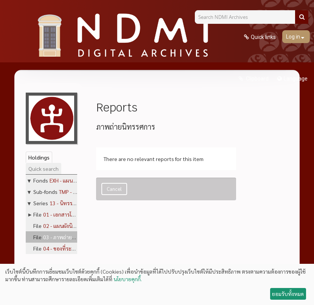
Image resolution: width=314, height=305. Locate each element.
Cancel (114, 189)
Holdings (39, 157)
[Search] (301, 17)
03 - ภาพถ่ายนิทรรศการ (69, 237)
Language (296, 79)
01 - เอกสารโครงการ (65, 214)
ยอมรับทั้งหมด (288, 293)
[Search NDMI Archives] (248, 17)
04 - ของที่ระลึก (60, 248)
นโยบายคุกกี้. (127, 279)
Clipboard (257, 79)
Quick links (263, 37)
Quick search (43, 168)
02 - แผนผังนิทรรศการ (68, 225)
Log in (293, 37)
